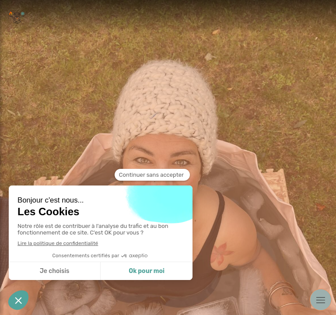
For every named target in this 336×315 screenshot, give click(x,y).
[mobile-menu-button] (321, 300)
